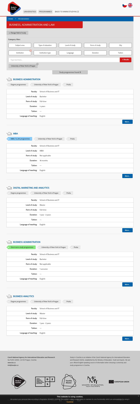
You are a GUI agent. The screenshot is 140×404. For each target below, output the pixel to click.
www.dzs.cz (12, 362)
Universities (30, 12)
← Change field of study (17, 33)
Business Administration (26, 79)
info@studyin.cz (13, 365)
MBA (15, 133)
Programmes (45, 12)
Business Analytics (23, 296)
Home (10, 19)
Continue (70, 402)
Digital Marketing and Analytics (31, 188)
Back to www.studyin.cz (67, 12)
